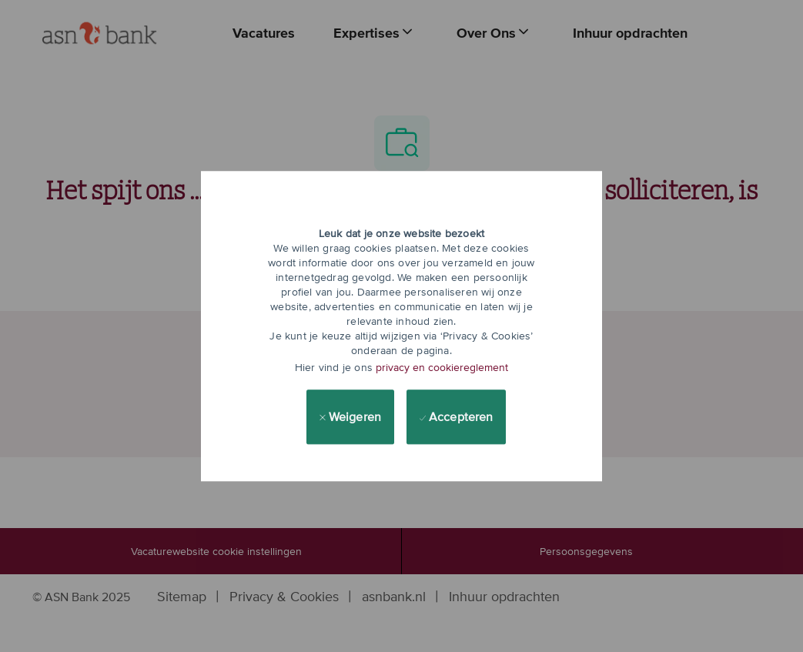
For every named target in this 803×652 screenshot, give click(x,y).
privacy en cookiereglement (442, 367)
